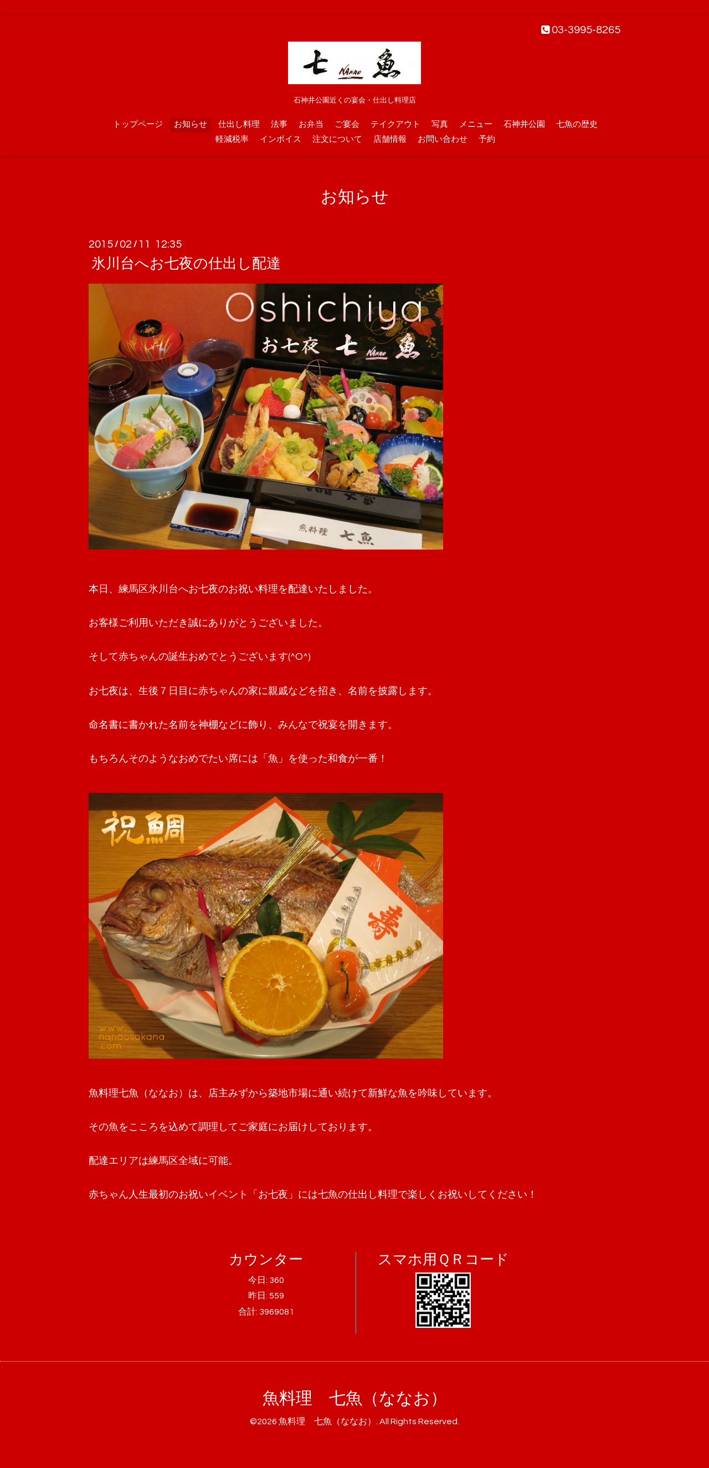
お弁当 (311, 124)
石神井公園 (524, 124)
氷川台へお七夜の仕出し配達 (186, 263)
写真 (439, 124)
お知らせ (190, 124)
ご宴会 (347, 124)
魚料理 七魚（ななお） (355, 1398)
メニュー (475, 124)
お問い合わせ (442, 139)
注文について (337, 139)
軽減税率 (232, 139)
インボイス (280, 139)
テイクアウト (395, 124)
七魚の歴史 (577, 124)
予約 (487, 139)
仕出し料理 (239, 124)
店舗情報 (390, 139)
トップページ (138, 124)
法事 (279, 124)
